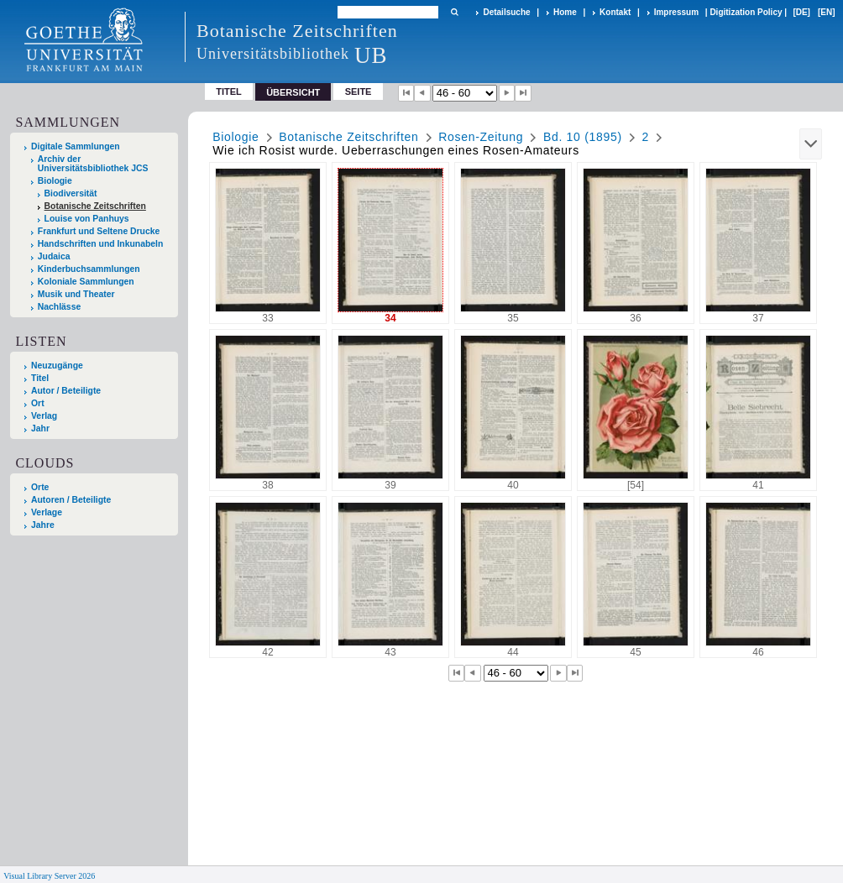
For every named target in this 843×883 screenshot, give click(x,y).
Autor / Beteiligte (66, 390)
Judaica (54, 256)
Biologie (55, 180)
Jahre (43, 525)
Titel (229, 91)
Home (565, 12)
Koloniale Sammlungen (86, 281)
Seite (358, 91)
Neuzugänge (57, 365)
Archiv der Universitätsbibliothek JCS (93, 163)
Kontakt (615, 12)
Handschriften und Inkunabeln (101, 243)
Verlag (44, 416)
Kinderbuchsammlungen (89, 269)
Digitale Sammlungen (75, 146)
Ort (38, 403)
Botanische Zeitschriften (95, 206)
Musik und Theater (76, 294)
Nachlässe (59, 306)
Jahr (40, 428)
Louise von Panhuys (87, 218)
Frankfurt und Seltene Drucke (99, 231)
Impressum (676, 12)
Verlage (46, 512)
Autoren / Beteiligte (71, 499)
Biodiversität (71, 193)
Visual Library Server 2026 (49, 875)
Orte (40, 487)
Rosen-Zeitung (480, 137)
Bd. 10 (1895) (582, 137)
